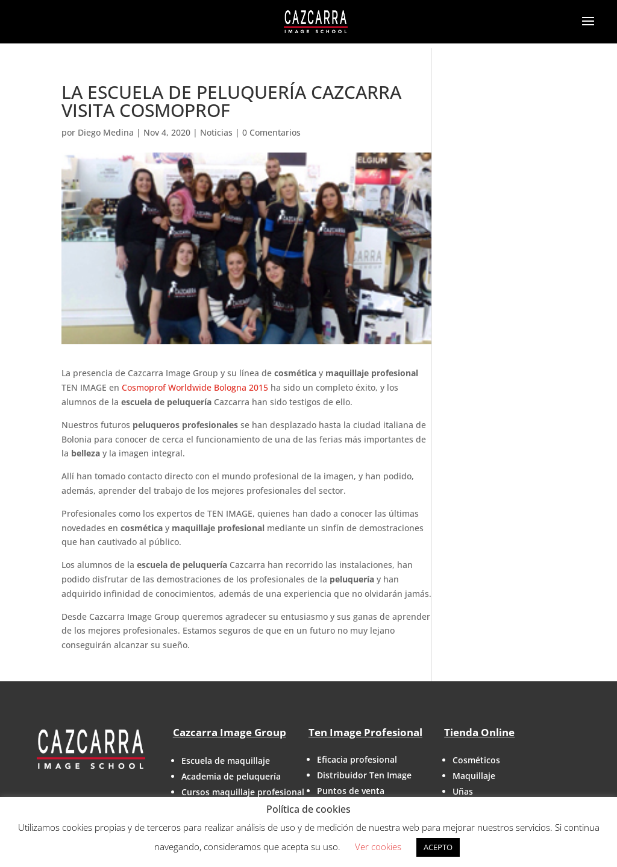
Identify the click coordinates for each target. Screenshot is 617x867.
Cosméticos (476, 760)
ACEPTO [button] (438, 847)
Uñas (463, 791)
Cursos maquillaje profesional (242, 792)
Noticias (216, 132)
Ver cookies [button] (378, 846)
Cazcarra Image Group (229, 732)
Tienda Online (479, 732)
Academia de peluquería (231, 776)
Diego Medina (106, 132)
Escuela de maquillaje (225, 760)
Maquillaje (474, 775)
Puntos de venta (350, 790)
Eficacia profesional (357, 759)
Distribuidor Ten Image (364, 775)
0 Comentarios (271, 132)
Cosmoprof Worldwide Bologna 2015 (195, 387)
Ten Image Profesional (365, 732)
